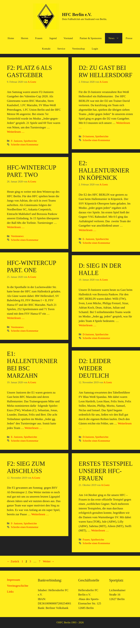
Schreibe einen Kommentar (24, 144)
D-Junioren (88, 136)
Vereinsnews (17, 236)
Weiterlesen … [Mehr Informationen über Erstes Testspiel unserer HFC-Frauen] (100, 530)
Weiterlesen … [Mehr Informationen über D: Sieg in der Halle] (87, 325)
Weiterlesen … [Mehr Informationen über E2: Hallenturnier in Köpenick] (87, 230)
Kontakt (46, 48)
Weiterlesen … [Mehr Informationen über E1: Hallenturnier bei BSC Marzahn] (33, 428)
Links (10, 591)
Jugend (53, 38)
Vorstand (68, 38)
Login (95, 48)
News (115, 38)
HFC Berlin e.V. (76, 14)
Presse (129, 38)
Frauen (38, 38)
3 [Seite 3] (30, 561)
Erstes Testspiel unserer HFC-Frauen (106, 471)
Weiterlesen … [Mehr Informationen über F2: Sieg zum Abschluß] (40, 514)
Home (11, 38)
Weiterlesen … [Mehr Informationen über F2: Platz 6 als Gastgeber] (15, 131)
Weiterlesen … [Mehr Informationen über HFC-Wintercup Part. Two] (15, 227)
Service (61, 48)
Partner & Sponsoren (91, 38)
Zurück (13, 561)
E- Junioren (88, 239)
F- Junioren (16, 140)
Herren (24, 38)
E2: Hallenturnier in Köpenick (104, 170)
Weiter (48, 561)
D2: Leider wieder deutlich (95, 368)
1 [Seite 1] (23, 561)
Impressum (13, 579)
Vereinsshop (78, 48)
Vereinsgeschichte (17, 585)
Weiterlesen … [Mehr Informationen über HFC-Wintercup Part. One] (15, 318)
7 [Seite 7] (40, 561)
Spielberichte (30, 140)
